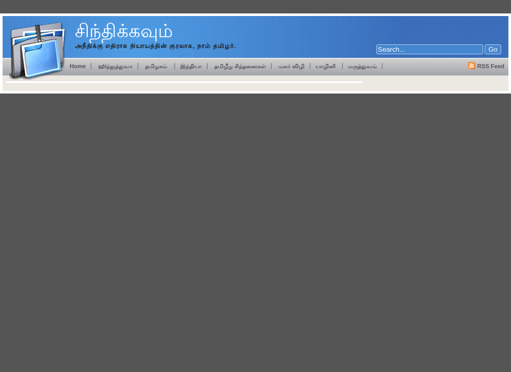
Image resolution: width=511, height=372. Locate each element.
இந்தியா (191, 66)
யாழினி (326, 66)
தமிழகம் (157, 66)
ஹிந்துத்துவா (115, 66)
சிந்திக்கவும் (124, 30)
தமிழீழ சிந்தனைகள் (239, 66)
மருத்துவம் (362, 66)
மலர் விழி (291, 66)
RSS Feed (490, 66)
